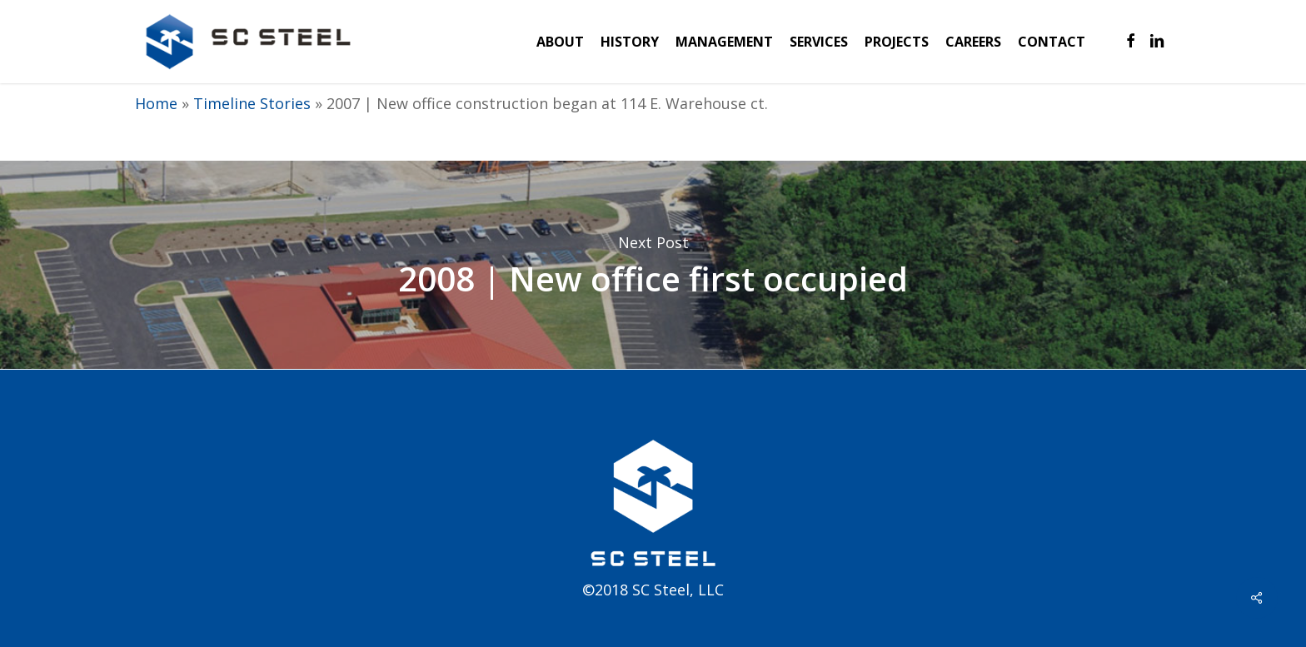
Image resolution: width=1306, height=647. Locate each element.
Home (156, 103)
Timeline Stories (252, 103)
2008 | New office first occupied (653, 265)
